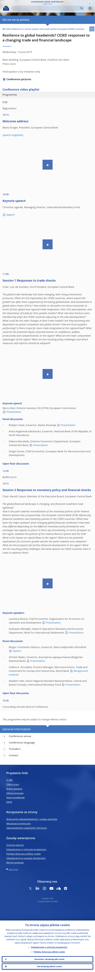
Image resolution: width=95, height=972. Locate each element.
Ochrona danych (15, 845)
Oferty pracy (12, 784)
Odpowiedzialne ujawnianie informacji (26, 827)
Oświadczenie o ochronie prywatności (26, 849)
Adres (9, 801)
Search (81, 8)
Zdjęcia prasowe (14, 793)
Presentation (13, 412)
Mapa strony (13, 869)
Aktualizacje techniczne (18, 823)
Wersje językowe (15, 862)
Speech (7, 135)
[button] (90, 3)
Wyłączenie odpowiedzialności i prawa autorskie (31, 819)
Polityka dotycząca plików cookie (23, 853)
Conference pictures (18, 79)
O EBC (9, 780)
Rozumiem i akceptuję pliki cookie (49, 959)
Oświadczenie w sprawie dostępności (26, 858)
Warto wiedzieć (14, 788)
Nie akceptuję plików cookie (49, 966)
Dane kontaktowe (15, 797)
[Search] (46, 8)
